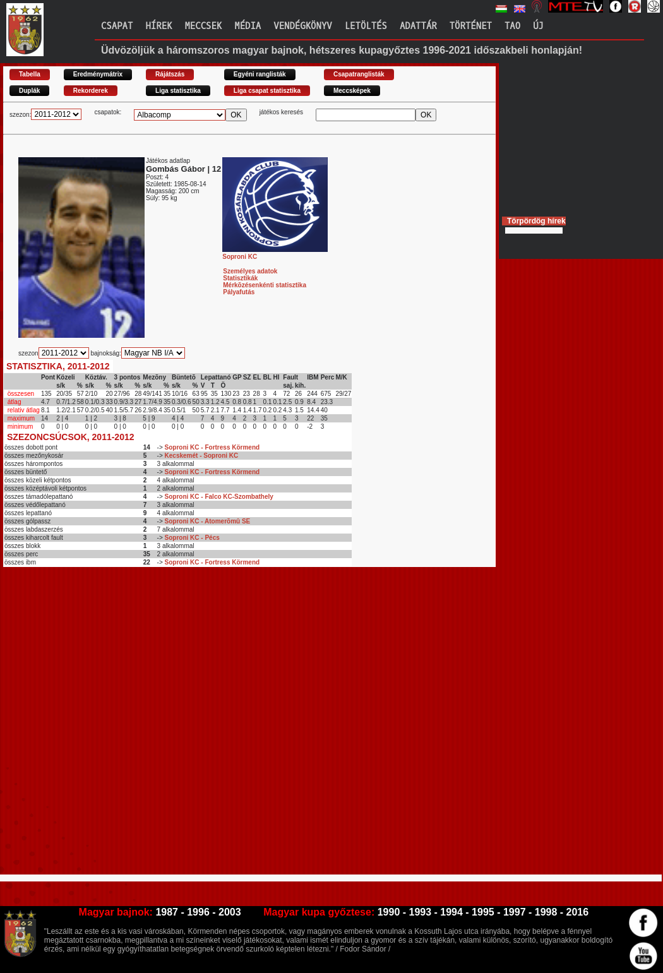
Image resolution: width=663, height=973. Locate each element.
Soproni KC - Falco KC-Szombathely (219, 496)
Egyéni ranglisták (260, 74)
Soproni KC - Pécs (192, 537)
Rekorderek (90, 90)
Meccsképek (352, 90)
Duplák (29, 90)
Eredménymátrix (97, 74)
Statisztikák (240, 278)
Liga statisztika (178, 90)
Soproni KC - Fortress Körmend (212, 447)
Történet (471, 26)
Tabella (29, 74)
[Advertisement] (145, 726)
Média (247, 26)
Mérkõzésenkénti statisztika (264, 285)
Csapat (117, 26)
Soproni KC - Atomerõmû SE (208, 521)
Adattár (418, 26)
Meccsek (203, 26)
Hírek (158, 26)
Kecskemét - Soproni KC (202, 455)
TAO (512, 26)
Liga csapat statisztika (267, 90)
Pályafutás (238, 292)
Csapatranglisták (359, 74)
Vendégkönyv (302, 26)
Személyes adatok (250, 271)
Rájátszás (169, 74)
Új (538, 26)
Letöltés (366, 26)
